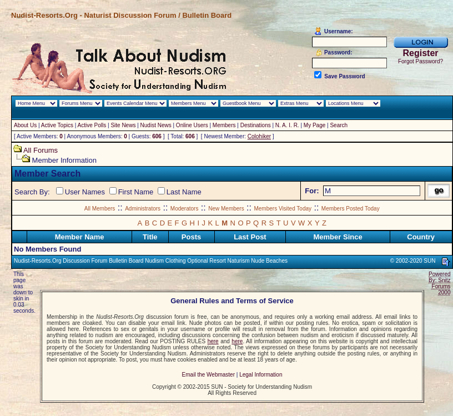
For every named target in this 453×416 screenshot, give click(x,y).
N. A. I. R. (287, 125)
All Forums (40, 150)
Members (224, 125)
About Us (25, 125)
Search (339, 125)
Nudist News (156, 125)
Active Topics (57, 125)
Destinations (255, 125)
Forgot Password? (420, 61)
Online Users (192, 125)
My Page (314, 125)
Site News (122, 125)
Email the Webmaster (208, 375)
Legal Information (260, 375)
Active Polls (92, 125)
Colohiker (259, 136)
